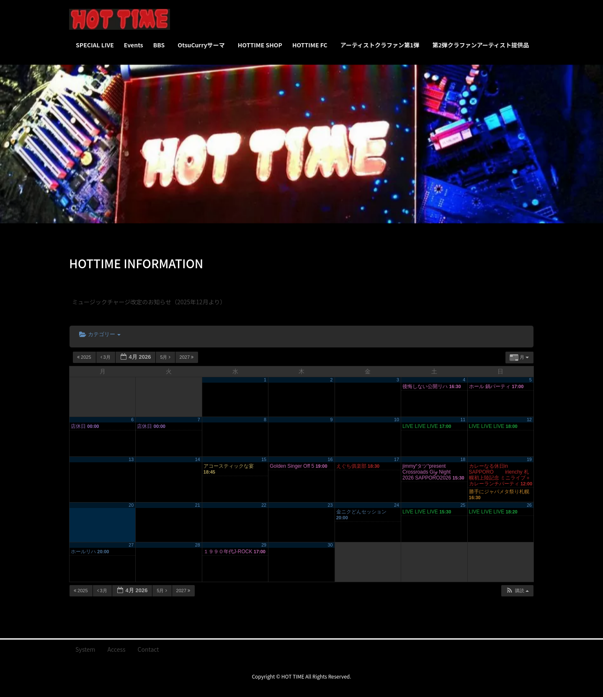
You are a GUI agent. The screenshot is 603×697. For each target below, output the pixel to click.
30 (330, 544)
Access (117, 649)
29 (263, 544)
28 (197, 544)
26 (529, 505)
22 (263, 505)
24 (396, 505)
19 (529, 459)
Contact (148, 649)
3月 (106, 357)
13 (131, 459)
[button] (517, 590)
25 (462, 505)
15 (263, 459)
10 (396, 419)
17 (396, 459)
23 (330, 505)
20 (131, 505)
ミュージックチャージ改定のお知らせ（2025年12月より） (149, 302)
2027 (187, 357)
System (85, 649)
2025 (85, 357)
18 (462, 459)
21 (197, 505)
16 (330, 459)
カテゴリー (100, 334)
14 (197, 459)
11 (462, 419)
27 (131, 544)
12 (529, 419)
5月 (165, 357)
